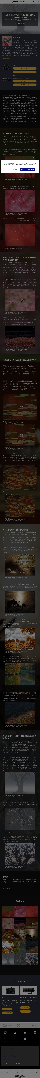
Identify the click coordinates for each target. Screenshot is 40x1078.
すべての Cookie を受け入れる (27, 169)
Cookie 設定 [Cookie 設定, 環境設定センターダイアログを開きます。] (14, 169)
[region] (20, 166)
